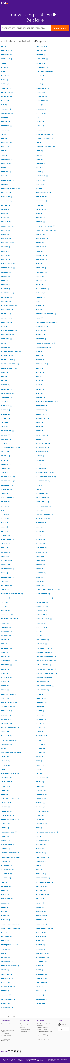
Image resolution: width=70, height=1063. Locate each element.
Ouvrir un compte (24, 1024)
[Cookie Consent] (21, 1060)
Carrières (3, 1026)
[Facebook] (9, 1051)
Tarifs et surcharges (42, 1029)
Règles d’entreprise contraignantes (6, 1036)
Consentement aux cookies (31, 1060)
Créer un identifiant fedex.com (25, 1026)
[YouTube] (15, 1051)
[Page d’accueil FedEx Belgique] (5, 3)
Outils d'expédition (25, 1031)
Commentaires (5, 1033)
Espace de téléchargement (44, 1035)
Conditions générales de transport (7, 1030)
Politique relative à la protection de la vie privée (57, 1060)
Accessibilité (4, 1028)
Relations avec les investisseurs (5, 1039)
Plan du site (13, 1060)
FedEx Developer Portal (43, 1039)
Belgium (62, 1024)
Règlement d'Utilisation (39, 1060)
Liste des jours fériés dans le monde (44, 1032)
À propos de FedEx (6, 1024)
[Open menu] (67, 3)
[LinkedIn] (18, 1051)
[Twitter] (12, 1051)
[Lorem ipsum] (63, 1029)
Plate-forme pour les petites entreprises (44, 1024)
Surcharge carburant (42, 1027)
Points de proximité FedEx (44, 1037)
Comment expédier (25, 1029)
